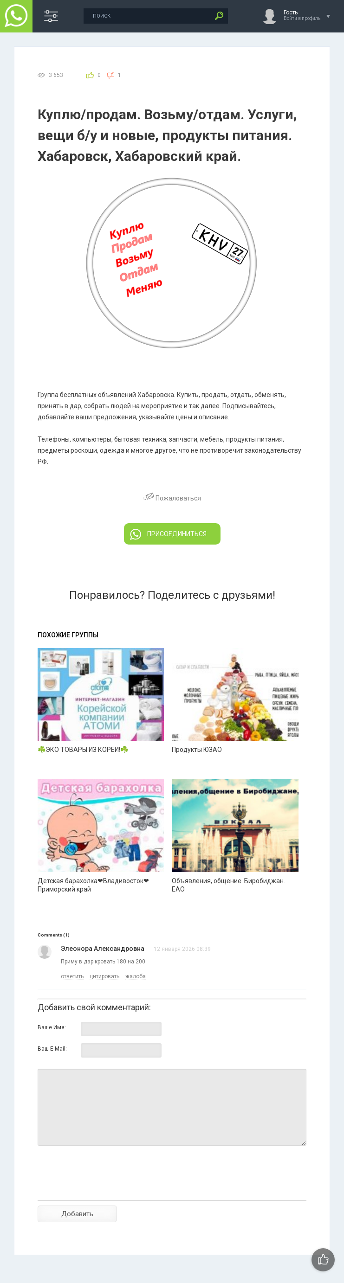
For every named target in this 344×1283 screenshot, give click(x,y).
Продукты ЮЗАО (197, 749)
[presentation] (108, 1189)
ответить (72, 976)
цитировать (104, 976)
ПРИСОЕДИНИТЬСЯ (168, 534)
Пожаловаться (172, 498)
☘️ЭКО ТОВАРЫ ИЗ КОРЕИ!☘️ (83, 749)
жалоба (135, 976)
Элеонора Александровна (102, 948)
